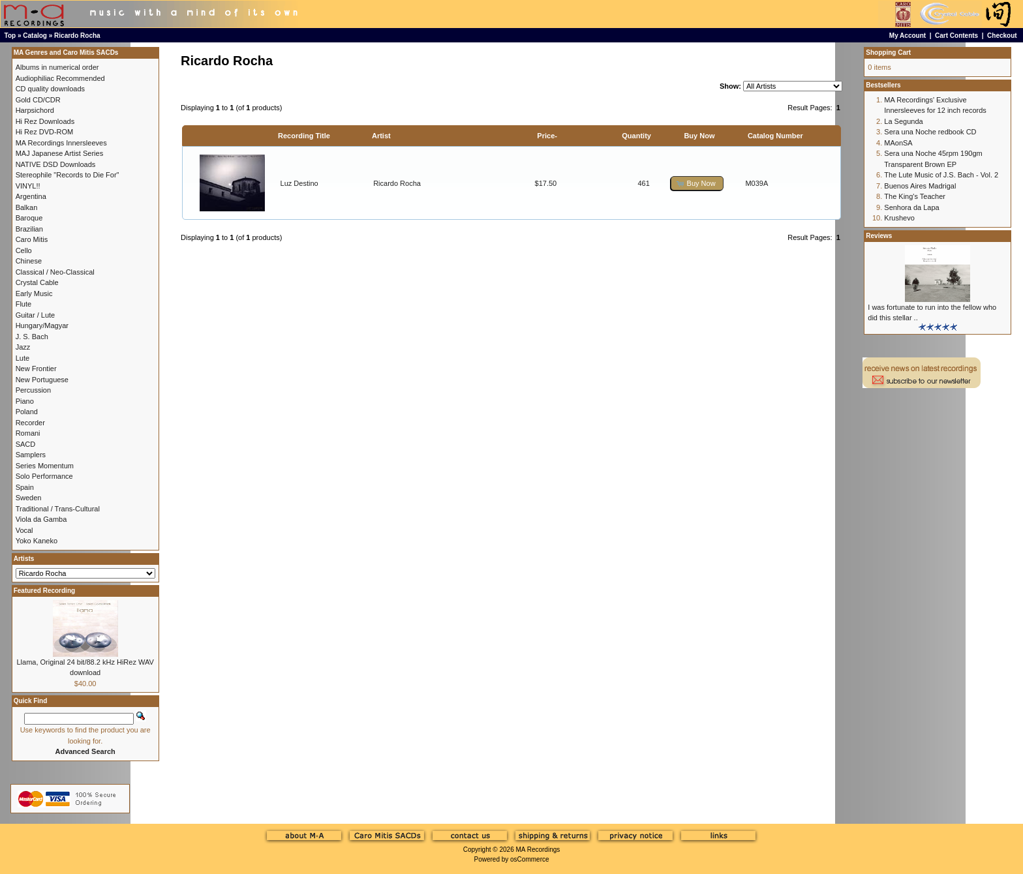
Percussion (33, 390)
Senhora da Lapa (911, 207)
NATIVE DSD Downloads (56, 164)
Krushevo (899, 218)
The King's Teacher (914, 196)
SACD (26, 444)
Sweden (29, 498)
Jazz (23, 347)
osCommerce (529, 859)
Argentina (31, 196)
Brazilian (29, 229)
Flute (23, 304)
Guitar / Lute (35, 315)
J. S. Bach (32, 336)
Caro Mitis (32, 239)
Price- (547, 136)
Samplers (31, 455)
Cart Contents (956, 35)
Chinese (29, 261)
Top (10, 35)
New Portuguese (42, 380)
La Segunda (903, 121)
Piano (25, 401)
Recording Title (304, 136)
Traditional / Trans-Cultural (58, 509)
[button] (697, 183)
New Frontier (36, 368)
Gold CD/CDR (38, 100)
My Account (907, 35)
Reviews (879, 235)
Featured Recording (44, 590)
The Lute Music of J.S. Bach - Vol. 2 (941, 175)
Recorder (30, 423)
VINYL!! (28, 186)
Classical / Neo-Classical (55, 272)
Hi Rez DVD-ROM (45, 132)
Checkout (1002, 35)
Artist (381, 136)
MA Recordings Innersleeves (61, 143)
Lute (22, 358)
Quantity (636, 136)
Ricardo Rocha (77, 35)
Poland (27, 411)
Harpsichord (35, 110)
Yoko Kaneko (36, 541)
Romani (28, 433)
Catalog (35, 35)
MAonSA (898, 143)
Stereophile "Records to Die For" (67, 175)
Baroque (29, 218)
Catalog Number (775, 136)
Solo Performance (44, 476)
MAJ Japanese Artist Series (60, 153)
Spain (25, 487)
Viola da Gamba (41, 519)
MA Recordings (537, 849)
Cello (24, 250)
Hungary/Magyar (42, 325)
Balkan (27, 207)
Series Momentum (45, 466)
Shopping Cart (888, 52)
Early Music (34, 293)
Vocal (24, 530)
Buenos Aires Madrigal (920, 186)
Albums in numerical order (57, 67)
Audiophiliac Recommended (60, 78)
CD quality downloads (50, 89)
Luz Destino (299, 183)
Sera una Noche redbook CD (930, 132)
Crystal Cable (37, 282)
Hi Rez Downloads (45, 121)
